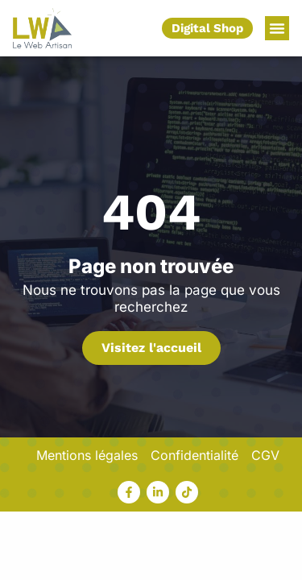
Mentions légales (87, 455)
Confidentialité (194, 455)
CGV (265, 455)
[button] (277, 28)
